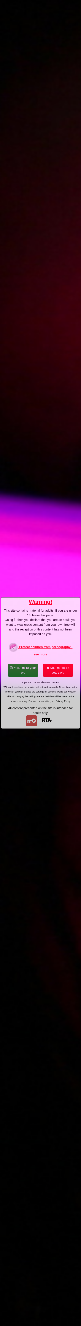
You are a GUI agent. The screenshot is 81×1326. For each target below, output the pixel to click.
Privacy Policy (63, 701)
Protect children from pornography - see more (40, 649)
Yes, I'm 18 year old (23, 670)
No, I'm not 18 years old (58, 670)
